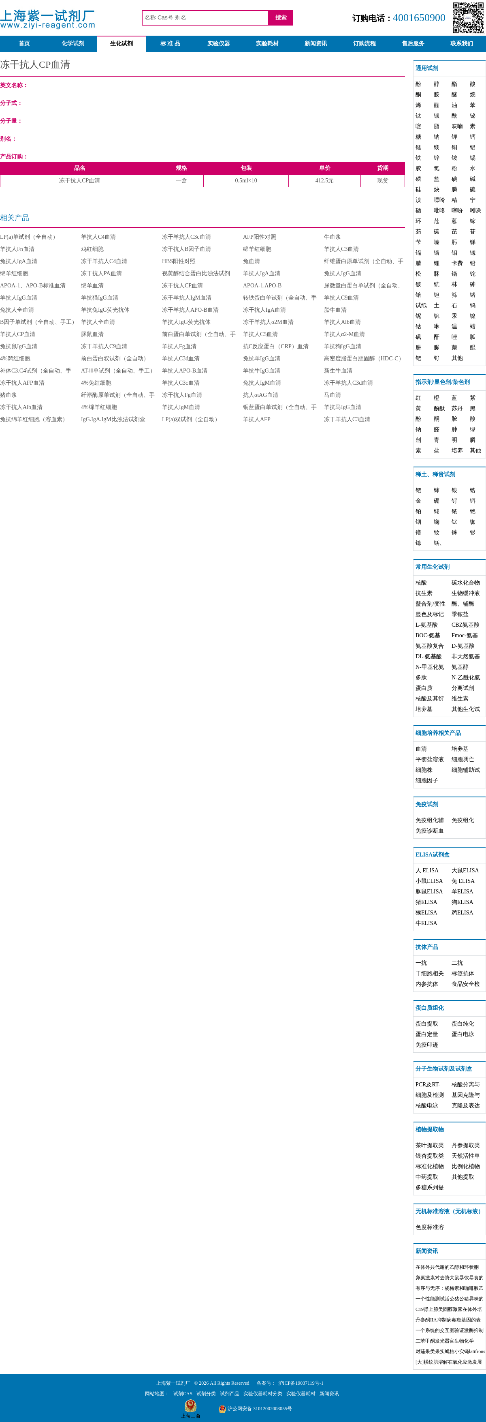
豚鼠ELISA (429, 892)
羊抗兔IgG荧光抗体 (105, 310)
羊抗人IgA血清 (261, 273)
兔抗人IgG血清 (342, 273)
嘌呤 (439, 200)
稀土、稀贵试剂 (435, 474)
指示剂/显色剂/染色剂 (443, 382)
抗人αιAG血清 (260, 395)
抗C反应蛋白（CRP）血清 (276, 346)
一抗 (421, 963)
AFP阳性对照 (259, 237)
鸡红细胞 (92, 249)
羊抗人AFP (257, 419)
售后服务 (413, 44)
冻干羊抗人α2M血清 (268, 322)
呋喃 (457, 126)
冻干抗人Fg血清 (182, 395)
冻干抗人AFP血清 (22, 383)
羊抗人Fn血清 (17, 249)
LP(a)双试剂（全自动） (191, 419)
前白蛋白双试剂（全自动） (115, 359)
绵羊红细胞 (257, 249)
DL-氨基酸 (429, 656)
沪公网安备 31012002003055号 (255, 1408)
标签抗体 (463, 973)
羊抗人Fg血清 (179, 346)
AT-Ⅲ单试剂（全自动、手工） (118, 371)
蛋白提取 (427, 1024)
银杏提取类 (430, 1156)
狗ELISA (462, 902)
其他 (457, 358)
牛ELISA (426, 923)
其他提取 (463, 1177)
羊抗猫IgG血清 (99, 298)
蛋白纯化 (463, 1024)
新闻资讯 (316, 44)
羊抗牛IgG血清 (261, 371)
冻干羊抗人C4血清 (104, 261)
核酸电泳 (427, 1106)
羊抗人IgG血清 (18, 298)
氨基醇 (460, 667)
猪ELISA (426, 902)
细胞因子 (427, 780)
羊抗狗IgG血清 (342, 346)
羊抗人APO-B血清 (184, 371)
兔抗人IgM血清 (262, 383)
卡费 (457, 263)
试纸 (421, 305)
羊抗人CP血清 (17, 334)
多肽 (421, 678)
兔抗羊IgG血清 (261, 359)
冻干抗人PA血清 (101, 273)
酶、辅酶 (463, 604)
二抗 (457, 963)
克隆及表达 (466, 1106)
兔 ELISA (463, 881)
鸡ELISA (462, 913)
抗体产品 (427, 947)
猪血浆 (8, 395)
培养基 (424, 709)
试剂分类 (206, 1393)
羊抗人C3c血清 (181, 383)
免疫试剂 (427, 804)
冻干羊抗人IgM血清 (186, 298)
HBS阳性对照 (179, 261)
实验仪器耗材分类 (262, 1393)
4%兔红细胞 (96, 383)
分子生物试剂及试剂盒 (444, 1069)
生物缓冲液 (466, 593)
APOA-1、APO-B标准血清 (33, 286)
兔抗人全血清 (17, 310)
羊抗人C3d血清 (181, 359)
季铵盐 (460, 614)
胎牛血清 (335, 310)
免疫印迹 (427, 1045)
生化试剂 (121, 44)
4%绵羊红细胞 (99, 407)
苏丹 (457, 408)
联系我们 (461, 44)
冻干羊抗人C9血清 (104, 346)
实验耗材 (267, 44)
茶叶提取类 (430, 1145)
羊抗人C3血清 (341, 249)
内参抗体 (427, 984)
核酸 (421, 583)
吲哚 (475, 211)
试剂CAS (182, 1393)
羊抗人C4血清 (98, 237)
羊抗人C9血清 (341, 298)
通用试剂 (427, 68)
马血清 (332, 395)
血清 (421, 749)
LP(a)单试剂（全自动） (29, 237)
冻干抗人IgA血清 (264, 310)
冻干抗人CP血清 (182, 286)
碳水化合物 (466, 583)
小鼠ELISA (429, 881)
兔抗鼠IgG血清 (18, 346)
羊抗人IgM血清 (181, 407)
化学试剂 (73, 44)
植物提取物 (430, 1129)
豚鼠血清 (92, 334)
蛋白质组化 (430, 1008)
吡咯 (439, 211)
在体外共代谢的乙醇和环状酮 (447, 1267)
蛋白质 (424, 688)
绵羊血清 (92, 286)
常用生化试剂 (433, 567)
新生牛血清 (338, 371)
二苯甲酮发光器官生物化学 (445, 1341)
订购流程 (364, 44)
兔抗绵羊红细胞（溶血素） (34, 419)
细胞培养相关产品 (438, 733)
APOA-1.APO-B (262, 286)
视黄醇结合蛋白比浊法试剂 (196, 273)
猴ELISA (426, 913)
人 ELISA (427, 870)
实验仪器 (218, 44)
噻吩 (457, 211)
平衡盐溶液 (430, 759)
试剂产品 (229, 1393)
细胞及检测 (430, 1095)
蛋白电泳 (463, 1034)
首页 (24, 44)
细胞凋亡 (463, 759)
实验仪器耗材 (300, 1393)
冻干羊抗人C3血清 (347, 419)
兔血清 (251, 261)
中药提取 (427, 1177)
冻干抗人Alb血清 (21, 407)
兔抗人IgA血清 (18, 261)
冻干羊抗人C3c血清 (186, 237)
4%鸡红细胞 (15, 359)
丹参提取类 (466, 1145)
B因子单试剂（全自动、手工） (38, 322)
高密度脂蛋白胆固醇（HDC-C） (364, 359)
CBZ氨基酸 (466, 625)
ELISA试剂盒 (433, 855)
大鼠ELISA (465, 870)
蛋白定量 (427, 1034)
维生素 (460, 699)
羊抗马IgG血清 (342, 407)
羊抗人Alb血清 (342, 322)
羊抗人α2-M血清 (344, 334)
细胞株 (424, 770)
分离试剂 (463, 688)
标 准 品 (170, 44)
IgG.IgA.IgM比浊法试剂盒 (113, 419)
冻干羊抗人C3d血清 (348, 383)
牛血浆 (332, 237)
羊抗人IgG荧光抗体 (186, 322)
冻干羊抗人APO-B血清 (190, 310)
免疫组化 (463, 820)
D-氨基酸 (463, 646)
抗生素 (424, 593)
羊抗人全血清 (98, 322)
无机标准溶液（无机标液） (450, 1211)
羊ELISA (462, 892)
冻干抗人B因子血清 (186, 249)
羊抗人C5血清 (260, 334)
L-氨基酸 (427, 625)
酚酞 (439, 408)
